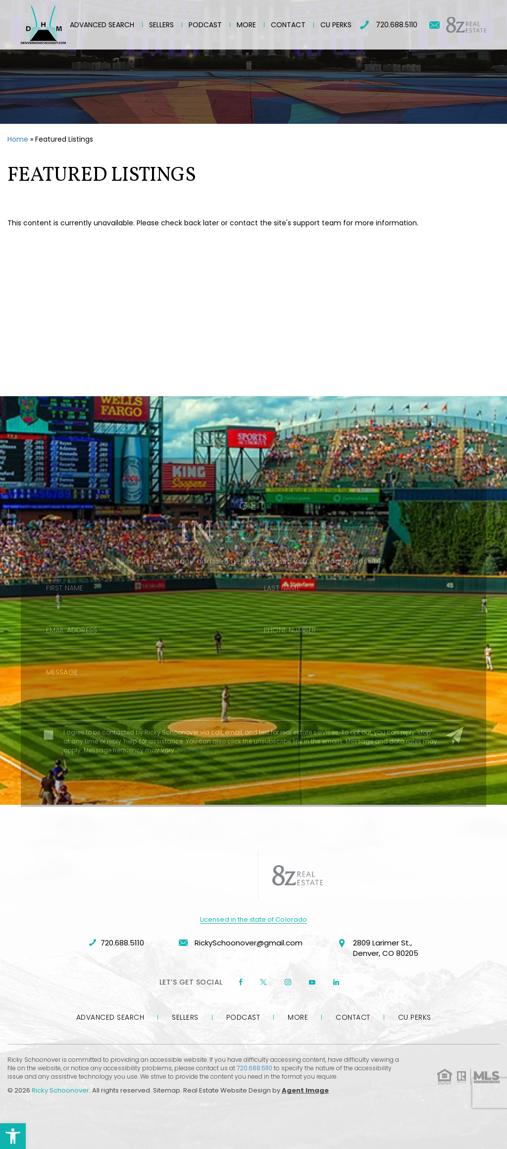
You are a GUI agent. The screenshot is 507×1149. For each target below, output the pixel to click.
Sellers (161, 25)
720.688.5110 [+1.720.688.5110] (388, 25)
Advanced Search (102, 25)
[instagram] (288, 982)
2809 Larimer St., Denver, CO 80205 (377, 949)
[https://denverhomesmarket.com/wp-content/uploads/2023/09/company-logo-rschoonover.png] (214, 875)
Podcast (205, 25)
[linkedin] (336, 982)
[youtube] (312, 982)
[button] (13, 1136)
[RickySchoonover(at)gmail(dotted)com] (434, 25)
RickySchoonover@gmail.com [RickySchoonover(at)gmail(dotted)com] (241, 943)
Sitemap (166, 1090)
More (246, 25)
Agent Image (305, 1090)
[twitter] (263, 982)
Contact (288, 25)
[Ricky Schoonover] (43, 24)
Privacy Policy (197, 764)
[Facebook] (241, 982)
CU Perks (336, 25)
